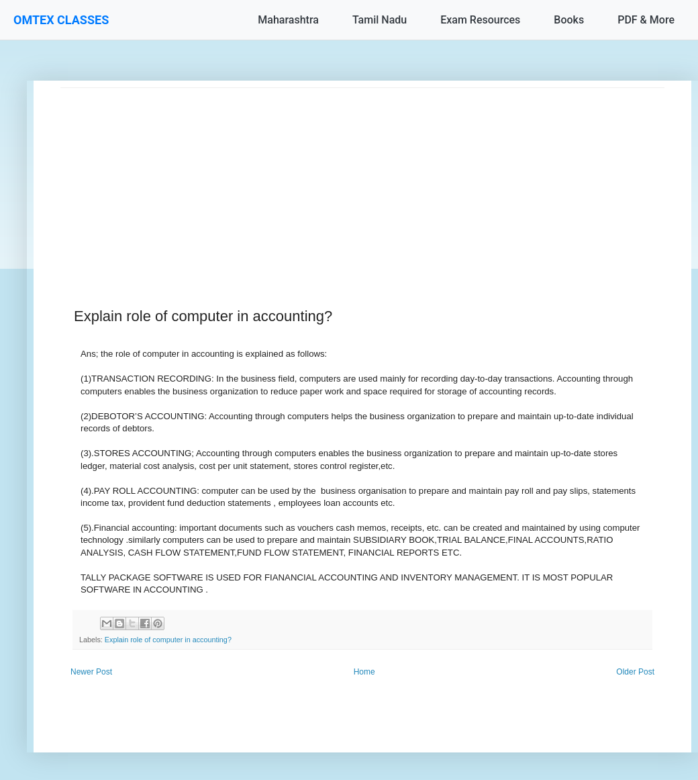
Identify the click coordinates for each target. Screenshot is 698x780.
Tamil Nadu (379, 19)
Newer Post (91, 672)
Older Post (635, 672)
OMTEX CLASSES (61, 20)
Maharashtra (288, 19)
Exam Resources (480, 19)
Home (364, 672)
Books (569, 19)
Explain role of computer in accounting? (168, 640)
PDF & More (646, 19)
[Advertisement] (362, 182)
